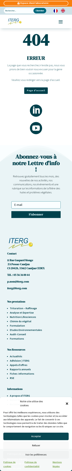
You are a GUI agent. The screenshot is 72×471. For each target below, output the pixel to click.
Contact (12, 253)
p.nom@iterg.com (18, 281)
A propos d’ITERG (20, 396)
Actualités (16, 356)
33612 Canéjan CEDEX (32, 268)
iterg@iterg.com (17, 288)
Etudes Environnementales (26, 330)
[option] (63, 11)
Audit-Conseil (18, 334)
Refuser (36, 445)
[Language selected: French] (61, 10)
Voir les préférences (36, 454)
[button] (67, 403)
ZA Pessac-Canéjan (18, 264)
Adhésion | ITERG (19, 361)
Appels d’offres (18, 365)
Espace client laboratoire (34, 3)
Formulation (17, 326)
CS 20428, (13, 268)
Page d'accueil (36, 90)
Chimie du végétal (20, 321)
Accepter (36, 436)
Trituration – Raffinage (23, 308)
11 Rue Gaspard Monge (20, 260)
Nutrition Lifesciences (23, 317)
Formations (17, 339)
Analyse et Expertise (22, 313)
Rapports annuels (20, 369)
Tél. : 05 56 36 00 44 (18, 275)
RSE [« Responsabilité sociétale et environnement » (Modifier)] (12, 378)
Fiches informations (22, 374)
